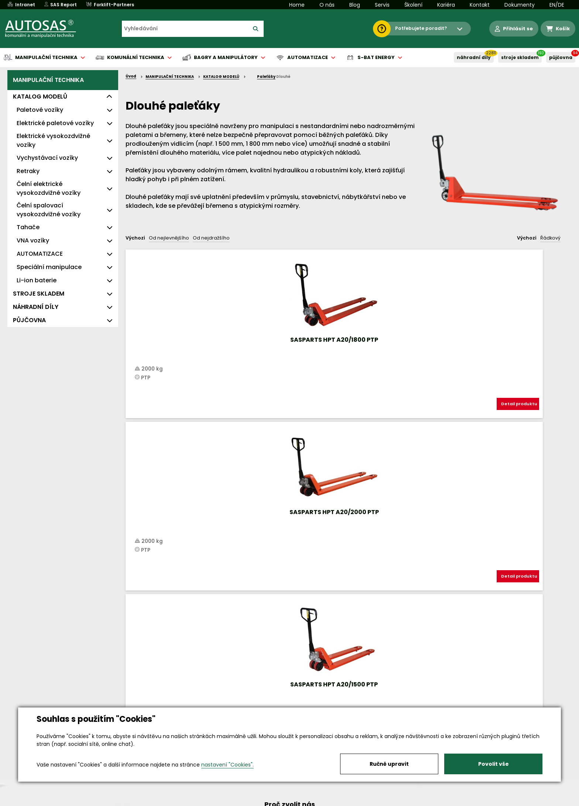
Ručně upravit (389, 764)
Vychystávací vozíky (47, 158)
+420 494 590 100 (286, 705)
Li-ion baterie (36, 280)
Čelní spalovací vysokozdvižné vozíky (48, 209)
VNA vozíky (33, 240)
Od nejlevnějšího (169, 238)
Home (297, 4)
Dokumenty (519, 4)
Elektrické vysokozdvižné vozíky (53, 140)
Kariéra (446, 4)
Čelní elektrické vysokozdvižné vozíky (48, 188)
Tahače (28, 227)
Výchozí (135, 238)
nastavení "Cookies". (227, 764)
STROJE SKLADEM (520, 57)
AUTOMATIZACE (40, 253)
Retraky (28, 171)
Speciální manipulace (49, 267)
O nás (327, 4)
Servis (382, 4)
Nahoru (138, 426)
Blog (354, 4)
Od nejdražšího (211, 238)
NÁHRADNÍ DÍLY (474, 57)
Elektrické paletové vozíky (55, 123)
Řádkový (550, 238)
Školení (413, 4)
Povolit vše (493, 764)
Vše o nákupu (93, 801)
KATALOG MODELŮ (40, 96)
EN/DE (556, 4)
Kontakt (480, 4)
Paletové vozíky (40, 110)
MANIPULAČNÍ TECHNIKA (48, 80)
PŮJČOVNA (560, 57)
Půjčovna (302, 801)
